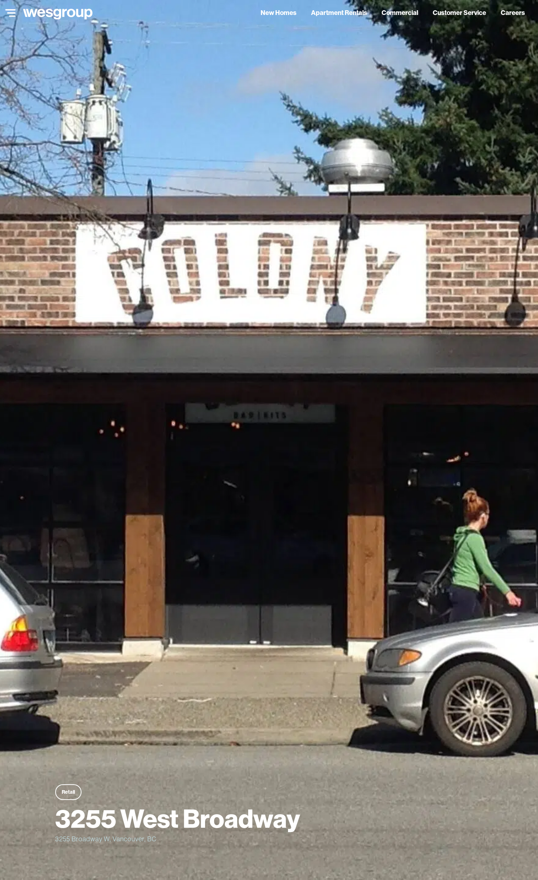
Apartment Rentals (339, 12)
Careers (513, 12)
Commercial (400, 12)
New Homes (278, 12)
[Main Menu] (9, 12)
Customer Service (459, 12)
